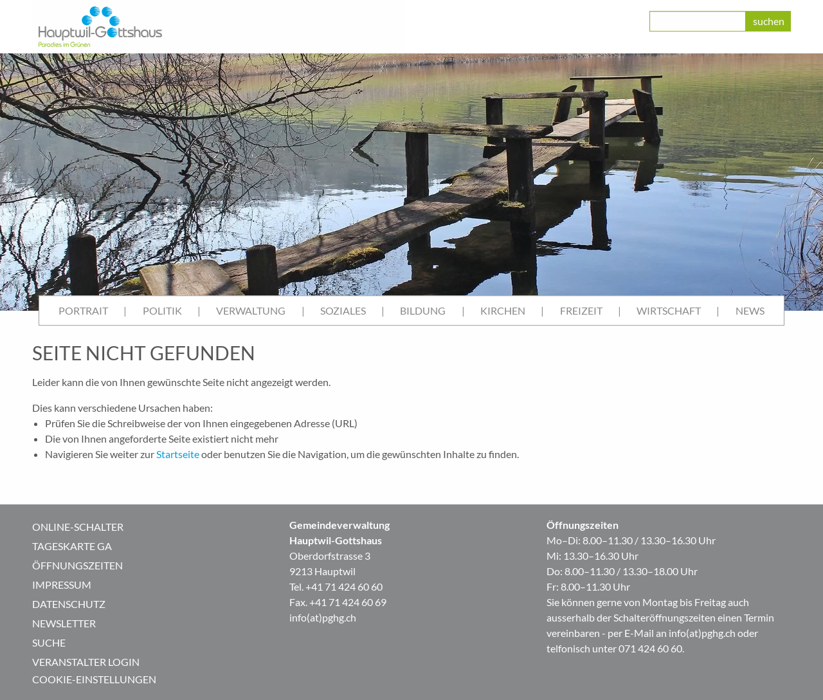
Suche (49, 642)
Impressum (61, 584)
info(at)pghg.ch (322, 617)
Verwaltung (250, 310)
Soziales (343, 310)
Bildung (423, 310)
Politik (162, 310)
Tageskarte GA (72, 546)
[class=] (697, 21)
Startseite (177, 454)
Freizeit (581, 310)
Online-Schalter (77, 526)
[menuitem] (83, 311)
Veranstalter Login (86, 662)
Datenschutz (68, 604)
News (750, 310)
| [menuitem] (125, 310)
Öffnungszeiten (77, 565)
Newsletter (64, 623)
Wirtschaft (669, 310)
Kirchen (502, 310)
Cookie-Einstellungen (94, 679)
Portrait (83, 310)
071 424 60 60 (650, 648)
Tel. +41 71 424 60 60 (336, 586)
